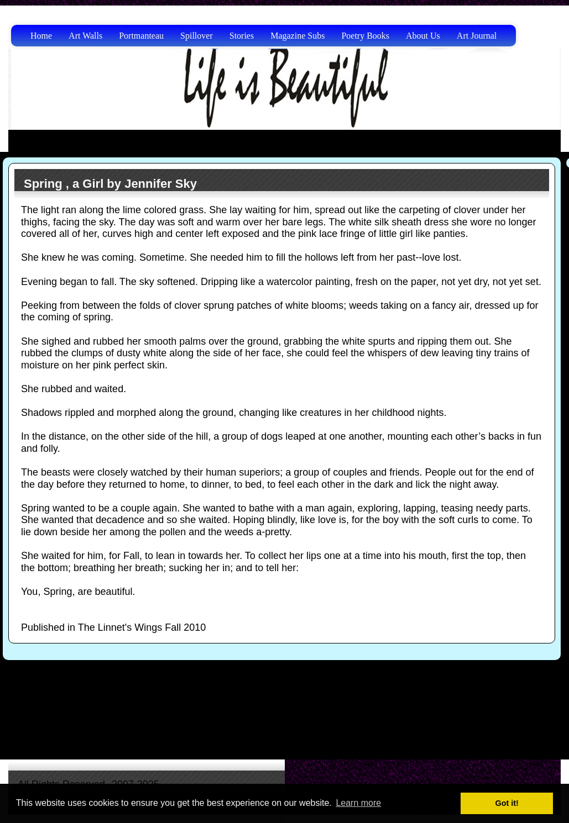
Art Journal (477, 35)
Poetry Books (365, 35)
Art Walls (85, 35)
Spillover (196, 35)
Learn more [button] (358, 803)
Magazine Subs (297, 35)
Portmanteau (141, 35)
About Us (423, 35)
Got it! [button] (507, 803)
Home (41, 35)
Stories (241, 35)
